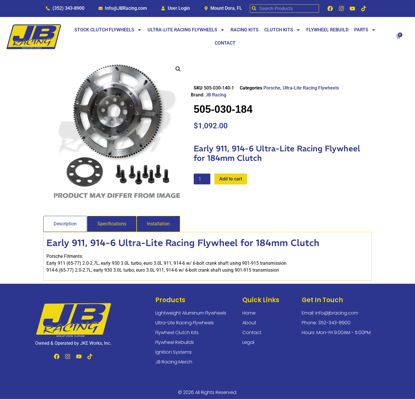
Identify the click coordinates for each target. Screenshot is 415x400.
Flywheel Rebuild (327, 31)
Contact (225, 44)
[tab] (65, 225)
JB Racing (215, 96)
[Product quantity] (202, 179)
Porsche (271, 89)
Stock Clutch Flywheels (108, 31)
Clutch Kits (282, 31)
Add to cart (230, 179)
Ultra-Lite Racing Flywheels (186, 31)
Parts (365, 31)
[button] (178, 70)
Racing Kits (245, 31)
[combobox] (282, 9)
